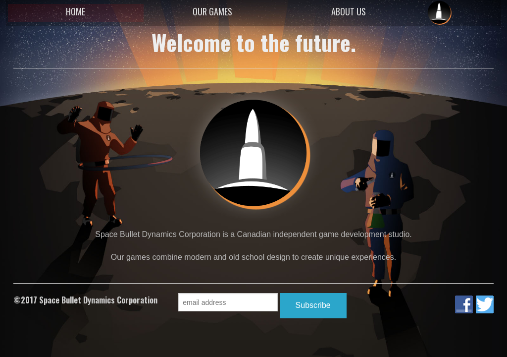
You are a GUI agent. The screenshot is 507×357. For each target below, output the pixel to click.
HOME (75, 11)
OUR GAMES (212, 11)
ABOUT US (348, 11)
